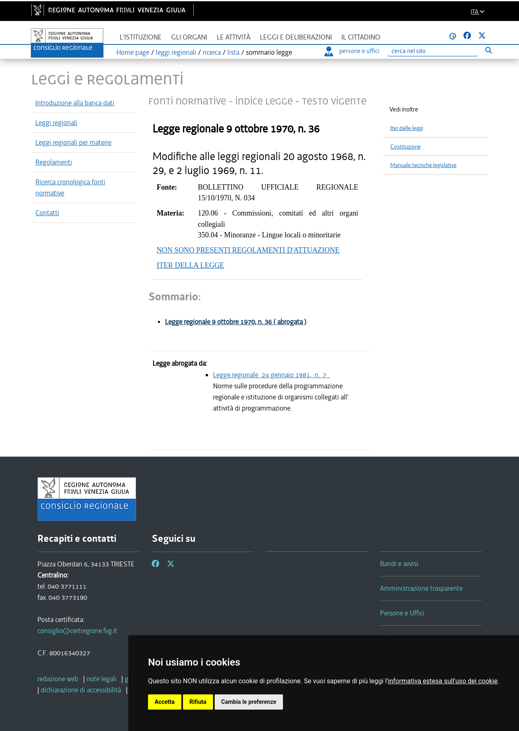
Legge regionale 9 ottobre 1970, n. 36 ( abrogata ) (235, 322)
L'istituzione (141, 37)
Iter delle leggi (406, 128)
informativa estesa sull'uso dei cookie (443, 681)
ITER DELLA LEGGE (190, 265)
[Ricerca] (432, 51)
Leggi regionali (56, 122)
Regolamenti (53, 162)
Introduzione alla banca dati (74, 102)
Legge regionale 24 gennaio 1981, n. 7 (271, 374)
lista (233, 52)
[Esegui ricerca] (488, 50)
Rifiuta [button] (198, 702)
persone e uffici (351, 51)
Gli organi (189, 37)
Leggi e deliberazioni (296, 37)
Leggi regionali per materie (73, 142)
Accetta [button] (165, 702)
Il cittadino (360, 37)
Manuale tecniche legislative (423, 165)
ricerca (212, 52)
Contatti (47, 212)
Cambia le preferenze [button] (248, 702)
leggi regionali (176, 52)
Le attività (233, 37)
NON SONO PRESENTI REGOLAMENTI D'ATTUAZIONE (248, 250)
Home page (132, 52)
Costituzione (405, 147)
